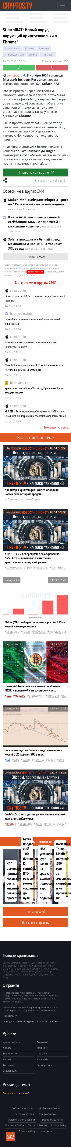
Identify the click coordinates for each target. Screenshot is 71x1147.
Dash (5, 968)
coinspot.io (18, 290)
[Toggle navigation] (62, 5)
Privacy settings (28, 1131)
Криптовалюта (11, 1042)
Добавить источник (23, 1108)
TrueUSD (17, 974)
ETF (30, 567)
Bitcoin (6, 962)
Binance (50, 823)
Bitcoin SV (13, 971)
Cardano (24, 971)
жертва (44, 48)
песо (65, 695)
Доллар (7, 1048)
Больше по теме (56, 427)
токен (26, 631)
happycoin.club (21, 314)
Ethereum (15, 962)
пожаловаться (35, 271)
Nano (5, 977)
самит (30, 48)
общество (12, 499)
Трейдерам (56, 631)
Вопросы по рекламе (15, 1093)
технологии (13, 48)
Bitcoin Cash (40, 965)
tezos (38, 971)
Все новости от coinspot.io (50, 180)
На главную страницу (35, 922)
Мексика (20, 695)
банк (39, 823)
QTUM (39, 974)
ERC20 (18, 968)
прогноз (39, 759)
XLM (29, 968)
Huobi (32, 971)
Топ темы (8, 1065)
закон (51, 759)
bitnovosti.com (20, 383)
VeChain (36, 968)
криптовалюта (15, 567)
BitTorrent (48, 974)
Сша (9, 695)
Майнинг (42, 1048)
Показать (10, 1015)
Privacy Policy (58, 1125)
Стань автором (48, 1114)
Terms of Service (37, 1125)
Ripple (63, 567)
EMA (61, 759)
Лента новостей (35, 911)
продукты (42, 567)
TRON (46, 962)
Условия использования (22, 1119)
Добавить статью (49, 1108)
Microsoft (49, 54)
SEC (53, 567)
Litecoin (25, 962)
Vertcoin (45, 968)
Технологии (10, 1053)
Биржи (7, 1059)
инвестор (39, 631)
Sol (8, 759)
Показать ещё (36, 256)
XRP (31, 965)
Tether (50, 965)
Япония (11, 823)
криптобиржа (31, 499)
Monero (54, 962)
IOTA (16, 965)
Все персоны (44, 1065)
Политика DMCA (14, 1125)
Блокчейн (42, 1059)
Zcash (10, 965)
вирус (33, 54)
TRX (4, 965)
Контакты (46, 1131)
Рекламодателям (24, 1114)
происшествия (15, 54)
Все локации (10, 1070)
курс (16, 759)
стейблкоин (36, 695)
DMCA (10, 1136)
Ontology (47, 971)
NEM (11, 968)
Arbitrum (53, 695)
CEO (61, 823)
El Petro (24, 965)
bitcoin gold (29, 974)
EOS (32, 962)
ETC (23, 968)
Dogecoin (7, 974)
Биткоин (42, 1042)
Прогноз (42, 1053)
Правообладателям (52, 1119)
